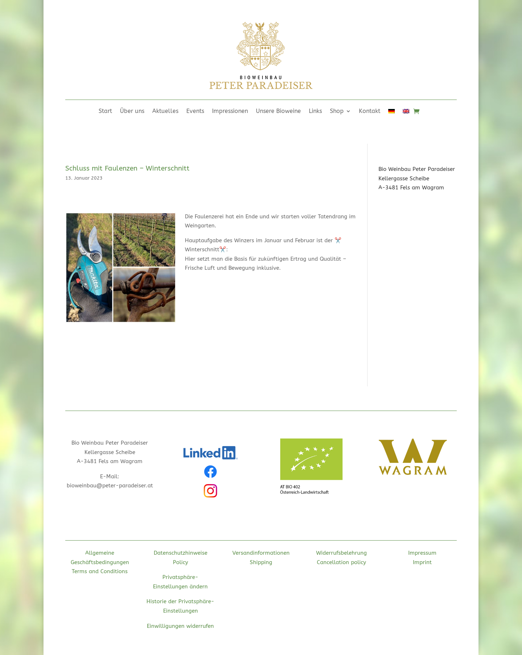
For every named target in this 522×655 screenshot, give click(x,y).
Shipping (261, 562)
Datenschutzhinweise (180, 553)
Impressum (422, 553)
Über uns (132, 111)
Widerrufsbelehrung (341, 553)
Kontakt (369, 111)
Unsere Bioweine (278, 111)
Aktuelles (165, 111)
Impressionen (230, 111)
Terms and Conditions (100, 571)
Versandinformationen (261, 553)
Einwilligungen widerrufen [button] (180, 626)
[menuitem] (391, 113)
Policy (180, 562)
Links (315, 111)
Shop (337, 111)
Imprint (422, 562)
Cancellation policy (341, 562)
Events (195, 111)
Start (105, 111)
